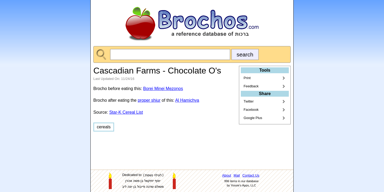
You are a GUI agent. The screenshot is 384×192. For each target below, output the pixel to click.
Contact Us (250, 175)
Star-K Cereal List (126, 112)
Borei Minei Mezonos (163, 88)
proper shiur (149, 100)
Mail (237, 175)
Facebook (251, 110)
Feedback (251, 86)
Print (247, 78)
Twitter (249, 101)
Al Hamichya (187, 100)
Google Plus (253, 118)
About (226, 175)
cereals (104, 127)
